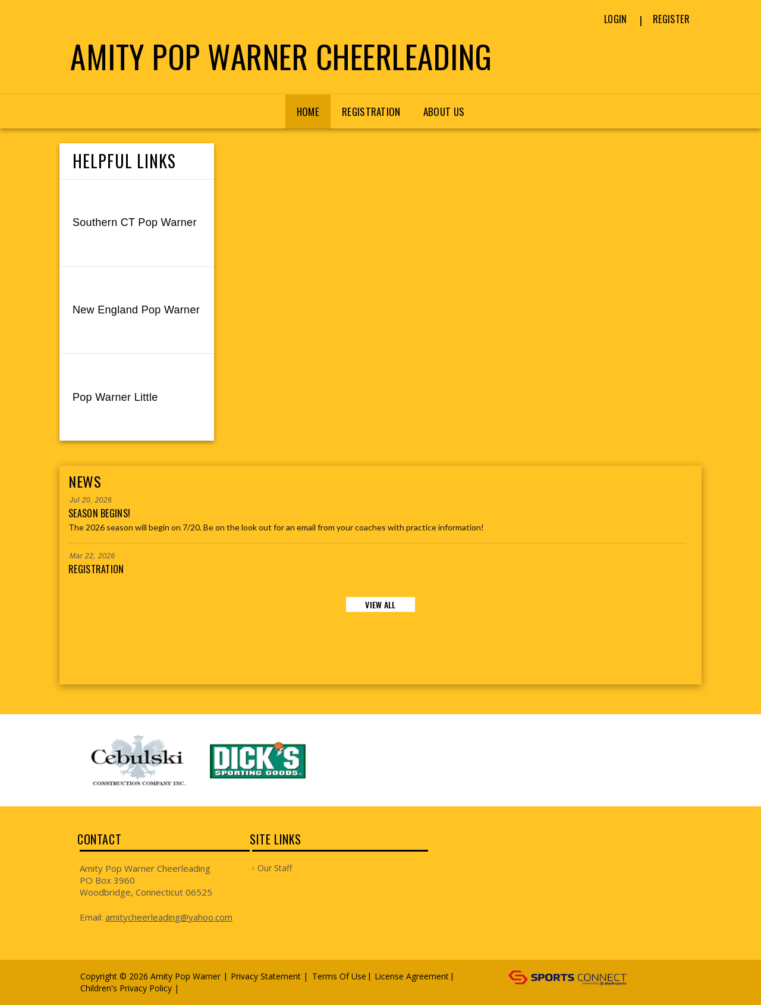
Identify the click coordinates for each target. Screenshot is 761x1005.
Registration (371, 111)
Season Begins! (99, 513)
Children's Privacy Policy (126, 988)
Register (671, 19)
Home (308, 111)
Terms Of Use (339, 976)
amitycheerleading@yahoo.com (168, 917)
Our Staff (274, 868)
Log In (199, 988)
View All (380, 604)
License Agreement (412, 976)
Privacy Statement (266, 976)
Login (615, 19)
